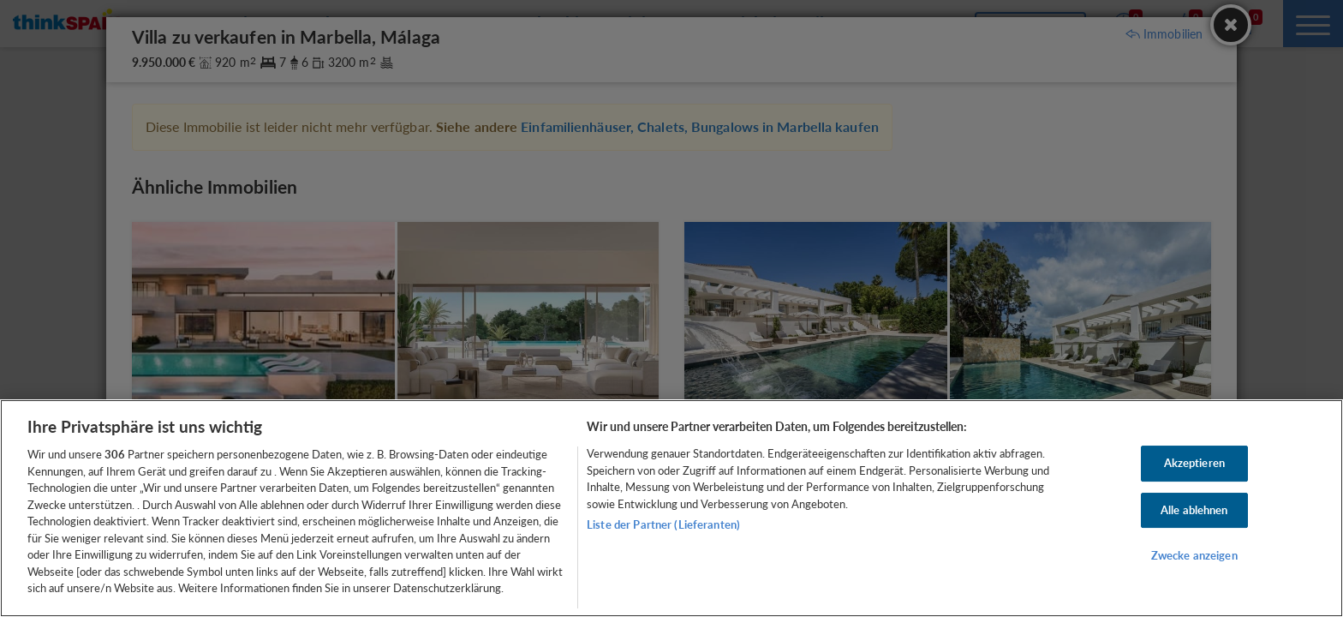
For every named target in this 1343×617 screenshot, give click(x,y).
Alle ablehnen (1194, 510)
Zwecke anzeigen (1194, 556)
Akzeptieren (1194, 463)
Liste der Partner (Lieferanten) (663, 524)
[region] (671, 508)
